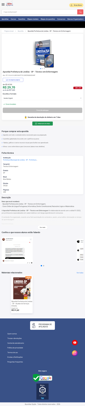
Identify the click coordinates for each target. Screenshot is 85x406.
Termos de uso (12, 352)
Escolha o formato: (10, 94)
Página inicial (9, 31)
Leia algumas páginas (13, 80)
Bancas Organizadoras (76, 19)
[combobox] (36, 11)
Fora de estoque (42, 110)
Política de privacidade (15, 348)
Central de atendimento (15, 343)
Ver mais (42, 227)
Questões (21, 19)
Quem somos (12, 334)
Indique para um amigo (42, 123)
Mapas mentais (33, 19)
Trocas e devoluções (14, 338)
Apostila (20, 31)
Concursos (61, 19)
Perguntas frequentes (15, 362)
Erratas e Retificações (15, 357)
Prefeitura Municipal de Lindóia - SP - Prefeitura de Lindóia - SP (25, 160)
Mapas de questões (48, 19)
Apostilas (5, 19)
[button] (40, 68)
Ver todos (80, 273)
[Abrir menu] (3, 5)
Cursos (13, 19)
